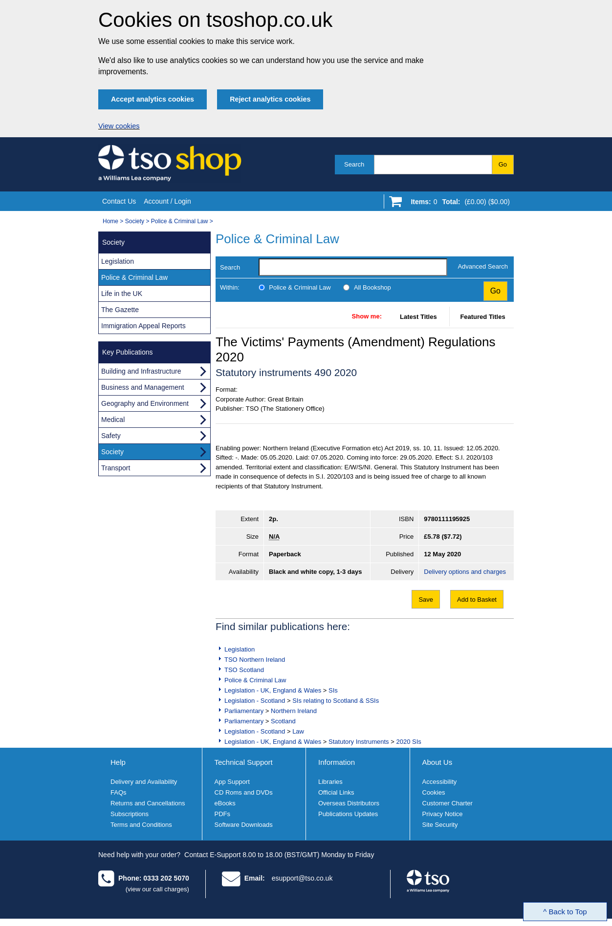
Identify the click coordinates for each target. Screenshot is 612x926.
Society (134, 221)
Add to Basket (477, 599)
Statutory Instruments (358, 741)
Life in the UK (121, 293)
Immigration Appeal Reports (143, 326)
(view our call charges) (157, 889)
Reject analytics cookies (270, 99)
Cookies (433, 792)
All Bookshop (372, 287)
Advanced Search (483, 266)
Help (118, 762)
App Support (232, 781)
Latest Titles (418, 316)
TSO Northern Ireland (254, 659)
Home (110, 221)
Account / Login (167, 201)
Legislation (239, 649)
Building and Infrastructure (141, 371)
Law (298, 731)
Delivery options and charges (465, 571)
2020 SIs (408, 741)
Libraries (330, 781)
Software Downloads (244, 824)
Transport (115, 468)
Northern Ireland (294, 711)
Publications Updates (348, 814)
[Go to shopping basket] (458, 203)
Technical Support (244, 762)
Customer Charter (447, 803)
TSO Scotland (244, 669)
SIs (333, 690)
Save (425, 599)
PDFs (223, 814)
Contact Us (119, 201)
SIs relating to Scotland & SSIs (335, 700)
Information (336, 762)
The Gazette (120, 310)
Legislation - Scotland (254, 700)
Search (354, 164)
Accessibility (439, 781)
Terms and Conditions (141, 824)
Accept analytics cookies (152, 99)
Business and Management (142, 387)
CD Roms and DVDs (244, 792)
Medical (113, 419)
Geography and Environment (145, 403)
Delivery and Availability (143, 781)
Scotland (283, 721)
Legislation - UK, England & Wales (272, 690)
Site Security (440, 824)
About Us (437, 762)
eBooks (225, 803)
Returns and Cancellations (147, 803)
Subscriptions (129, 814)
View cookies (119, 126)
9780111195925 (447, 519)
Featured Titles (482, 316)
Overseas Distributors (348, 803)
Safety (111, 436)
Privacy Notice (442, 814)
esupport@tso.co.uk (302, 878)
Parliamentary (243, 711)
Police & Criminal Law (179, 221)
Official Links (336, 792)
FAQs (118, 792)
